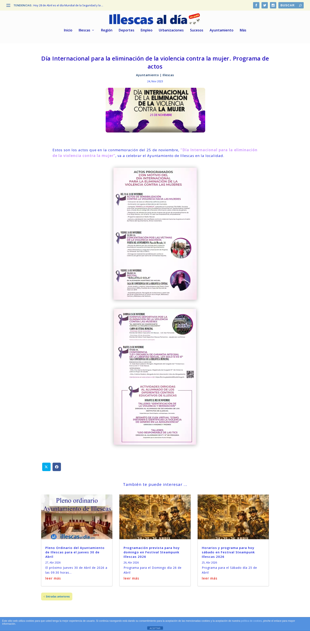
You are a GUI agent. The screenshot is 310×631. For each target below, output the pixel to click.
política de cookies (251, 620)
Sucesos (196, 29)
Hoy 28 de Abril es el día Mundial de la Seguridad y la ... (68, 5)
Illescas (84, 29)
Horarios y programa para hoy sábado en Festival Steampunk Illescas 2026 (228, 551)
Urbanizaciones (171, 29)
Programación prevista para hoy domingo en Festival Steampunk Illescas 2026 (152, 551)
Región (106, 29)
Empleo (146, 29)
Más (243, 29)
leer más (53, 577)
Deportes (126, 29)
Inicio (68, 29)
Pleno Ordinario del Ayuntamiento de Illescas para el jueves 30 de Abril (75, 551)
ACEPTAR (155, 628)
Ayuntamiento (221, 29)
